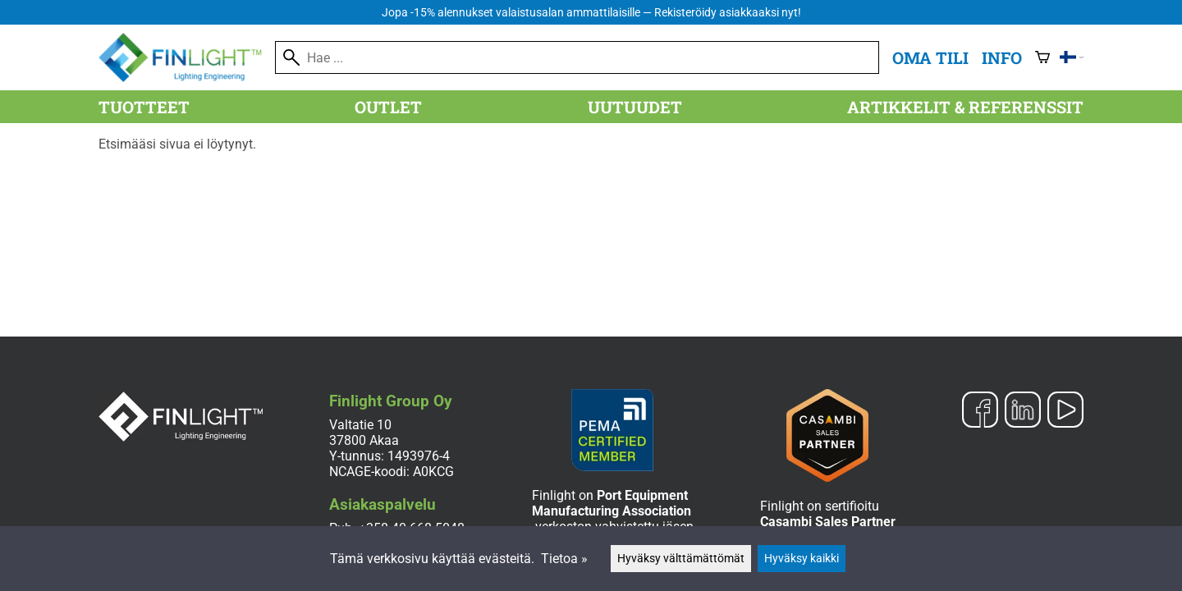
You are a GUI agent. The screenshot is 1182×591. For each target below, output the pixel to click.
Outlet (388, 106)
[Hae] (577, 57)
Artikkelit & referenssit (965, 106)
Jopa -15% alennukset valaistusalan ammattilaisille (591, 13)
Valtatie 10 (360, 425)
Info (1002, 57)
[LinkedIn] (1023, 411)
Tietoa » (564, 558)
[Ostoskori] (1042, 57)
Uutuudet (635, 106)
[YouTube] (1065, 411)
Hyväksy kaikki (801, 559)
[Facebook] (980, 411)
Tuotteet (144, 106)
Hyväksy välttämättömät (680, 559)
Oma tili (930, 57)
